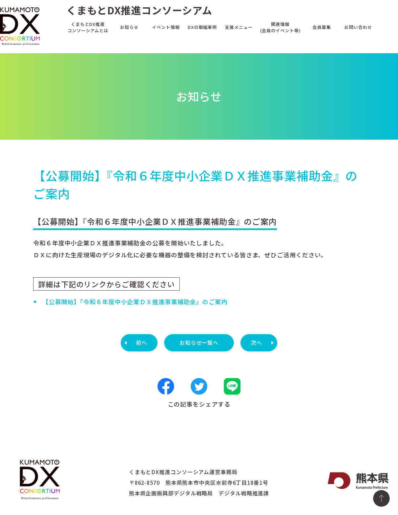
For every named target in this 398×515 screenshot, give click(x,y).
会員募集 (321, 27)
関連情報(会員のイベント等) (280, 27)
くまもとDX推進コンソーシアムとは (87, 27)
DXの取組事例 (202, 27)
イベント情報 (165, 27)
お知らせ (129, 27)
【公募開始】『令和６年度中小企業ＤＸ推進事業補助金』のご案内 (135, 301)
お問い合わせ (358, 27)
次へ (256, 342)
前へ (141, 342)
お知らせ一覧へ (199, 342)
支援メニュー (238, 27)
